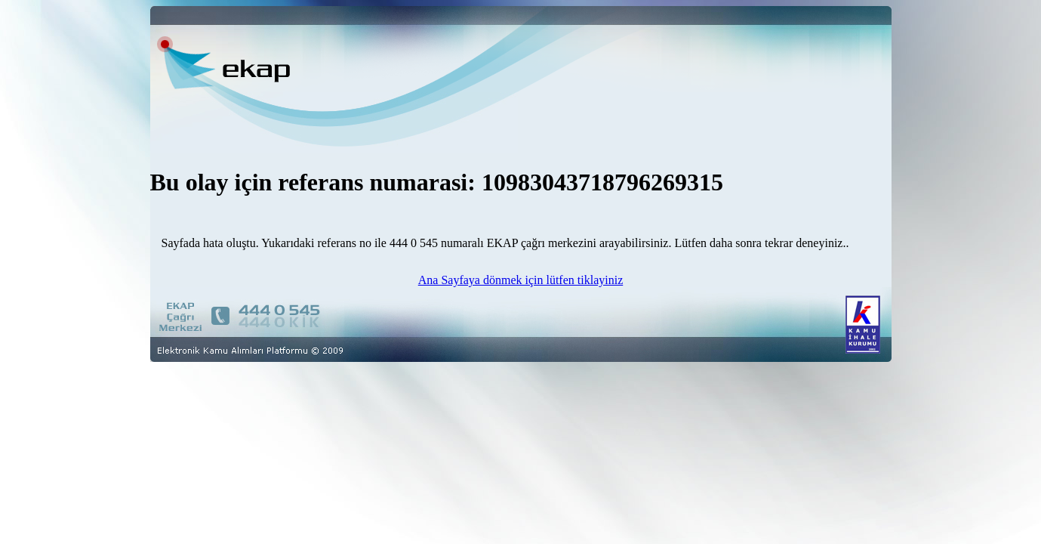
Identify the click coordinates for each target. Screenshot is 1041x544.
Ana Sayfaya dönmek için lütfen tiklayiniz (520, 280)
